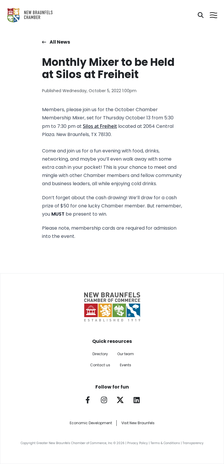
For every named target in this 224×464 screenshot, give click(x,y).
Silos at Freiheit (100, 126)
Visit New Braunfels (138, 422)
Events (125, 364)
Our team (125, 353)
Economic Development (91, 422)
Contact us (100, 364)
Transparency (193, 443)
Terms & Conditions (165, 443)
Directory (100, 353)
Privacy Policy (137, 443)
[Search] (200, 15)
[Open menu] (213, 15)
